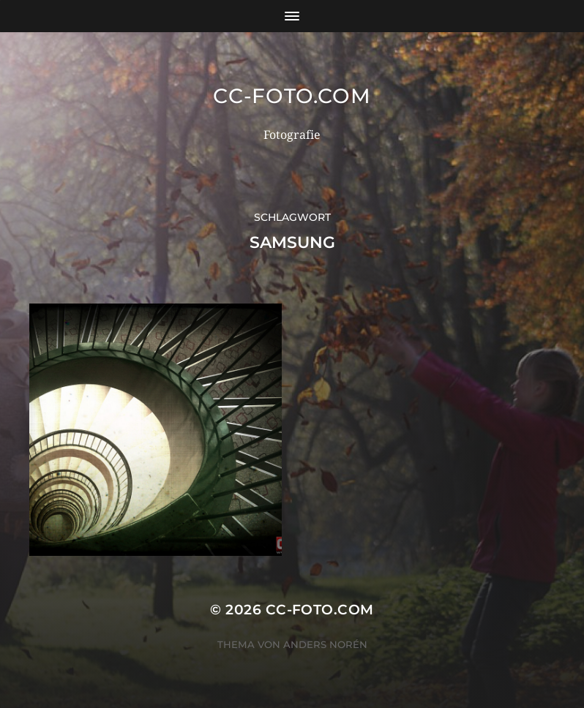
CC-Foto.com (292, 95)
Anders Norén (325, 644)
